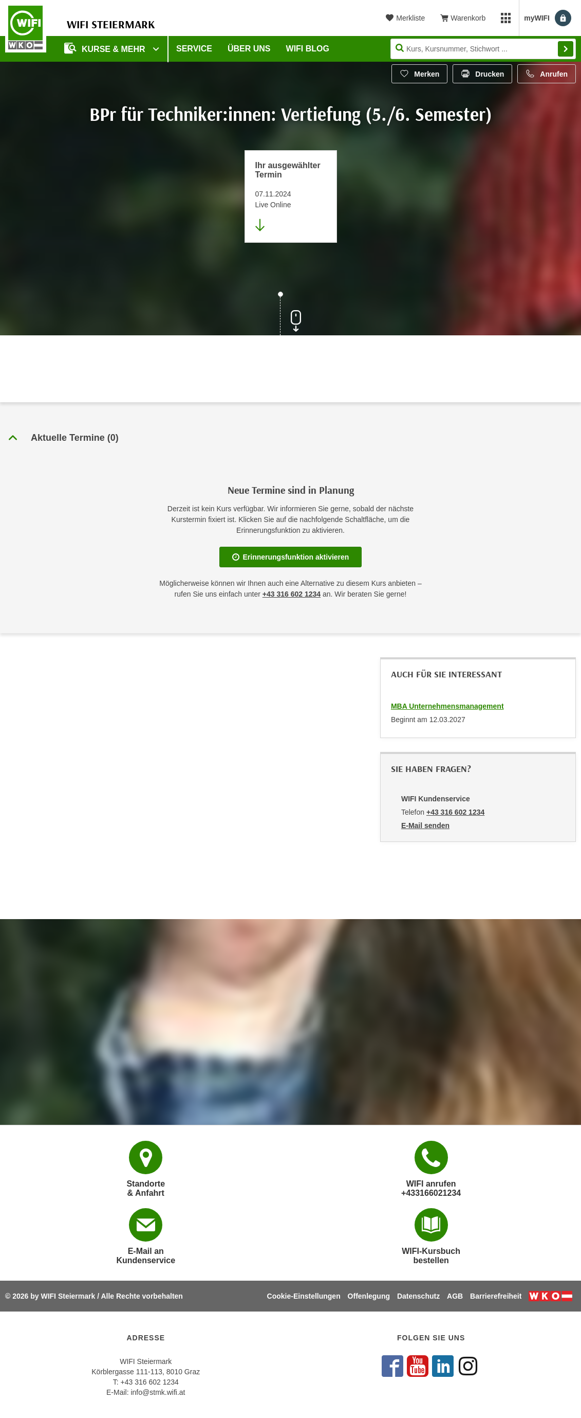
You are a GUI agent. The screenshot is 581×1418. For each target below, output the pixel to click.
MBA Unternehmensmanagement (447, 706)
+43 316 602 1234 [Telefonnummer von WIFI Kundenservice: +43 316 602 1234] (455, 812)
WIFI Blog (307, 48)
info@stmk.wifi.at (157, 1392)
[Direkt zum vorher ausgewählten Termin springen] (291, 196)
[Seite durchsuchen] (483, 49)
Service (194, 48)
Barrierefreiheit (495, 1296)
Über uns (249, 48)
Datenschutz (418, 1296)
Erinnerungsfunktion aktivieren (290, 557)
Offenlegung (369, 1296)
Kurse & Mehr (105, 48)
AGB (455, 1296)
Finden (565, 49)
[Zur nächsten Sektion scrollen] (290, 314)
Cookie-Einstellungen (304, 1296)
